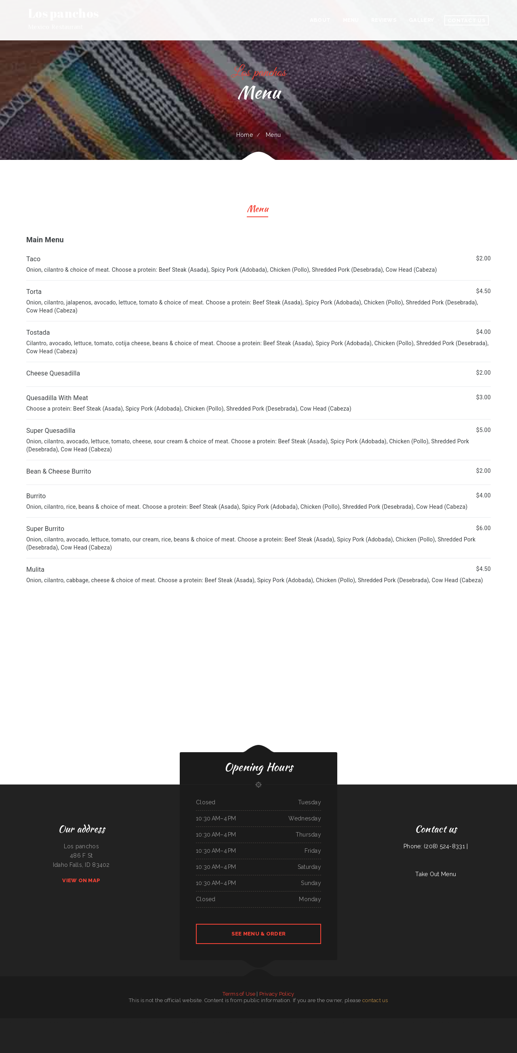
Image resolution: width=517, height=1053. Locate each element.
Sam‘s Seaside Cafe (490, 1022)
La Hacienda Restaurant (68, 1022)
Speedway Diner (103, 1022)
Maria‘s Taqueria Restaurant (413, 1022)
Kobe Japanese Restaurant (275, 1022)
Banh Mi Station (481, 1022)
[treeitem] (258, 574)
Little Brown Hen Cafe (503, 1022)
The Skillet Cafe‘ (333, 1022)
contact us (375, 1000)
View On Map (81, 880)
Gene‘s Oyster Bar (461, 1022)
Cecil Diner (175, 1022)
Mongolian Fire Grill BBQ (256, 1022)
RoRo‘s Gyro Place (88, 1022)
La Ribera (96, 1022)
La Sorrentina (440, 1022)
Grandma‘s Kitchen (6, 1022)
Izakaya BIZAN (78, 1022)
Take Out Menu (435, 874)
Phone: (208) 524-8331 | (436, 846)
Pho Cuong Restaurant (450, 1022)
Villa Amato (403, 1022)
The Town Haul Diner (322, 1022)
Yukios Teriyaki (238, 1022)
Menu (257, 209)
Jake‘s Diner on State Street (345, 1022)
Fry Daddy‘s (246, 1022)
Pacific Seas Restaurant (114, 1022)
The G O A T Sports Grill (139, 1022)
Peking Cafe (203, 1022)
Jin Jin (423, 1022)
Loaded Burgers (57, 1022)
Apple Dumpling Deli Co (213, 1022)
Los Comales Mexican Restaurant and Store (304, 1022)
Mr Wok (160, 1022)
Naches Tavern (167, 1022)
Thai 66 (265, 1022)
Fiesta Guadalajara (471, 1022)
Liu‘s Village (14, 1022)
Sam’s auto (356, 1022)
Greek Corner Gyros (430, 1022)
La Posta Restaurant (126, 1022)
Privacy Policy (276, 994)
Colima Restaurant (379, 1022)
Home (244, 135)
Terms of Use (239, 994)
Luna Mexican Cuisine (287, 1022)
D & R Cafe (182, 1022)
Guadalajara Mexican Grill (367, 1022)
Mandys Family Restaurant (391, 1022)
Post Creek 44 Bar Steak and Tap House (41, 1022)
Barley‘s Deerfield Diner (193, 1022)
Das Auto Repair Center (24, 1022)
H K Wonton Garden (152, 1022)
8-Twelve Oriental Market (226, 1022)
